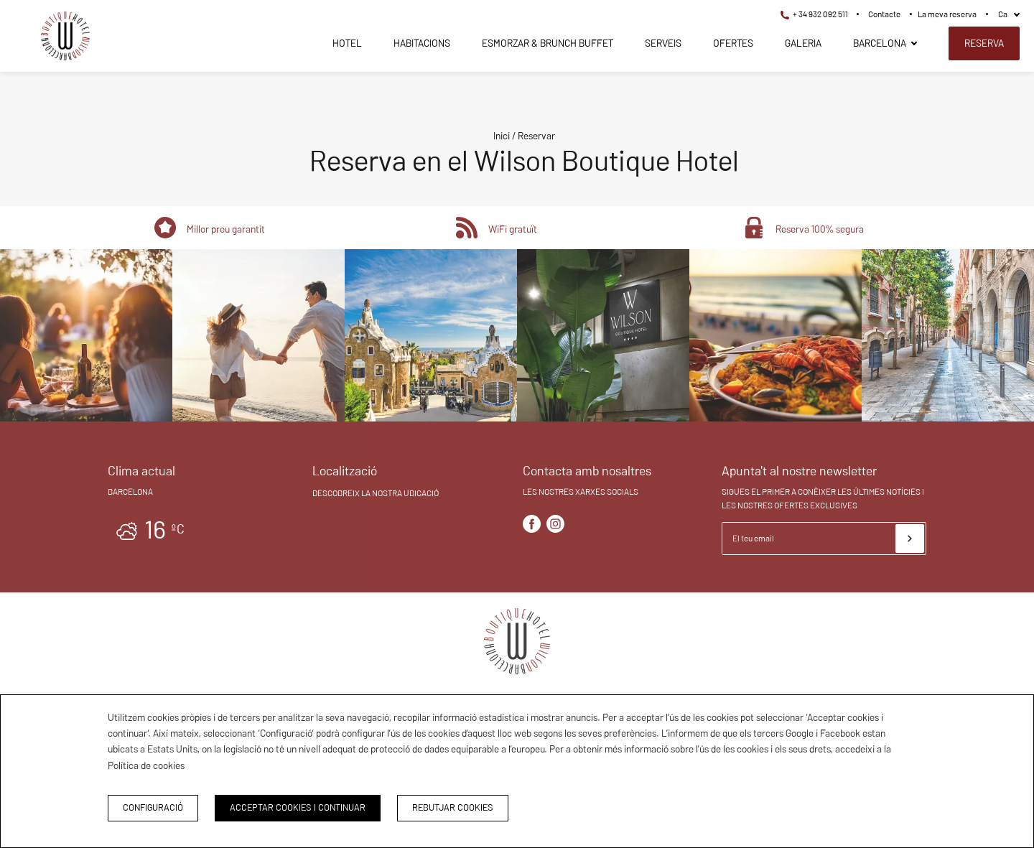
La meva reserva (947, 14)
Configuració (153, 807)
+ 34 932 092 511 (814, 14)
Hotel (347, 43)
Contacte (884, 14)
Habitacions (421, 43)
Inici (501, 135)
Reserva (984, 43)
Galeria (803, 43)
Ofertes (733, 43)
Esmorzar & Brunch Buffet (547, 43)
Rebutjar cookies (452, 807)
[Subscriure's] (909, 538)
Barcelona (879, 43)
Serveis (663, 43)
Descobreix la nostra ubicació (375, 493)
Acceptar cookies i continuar (297, 807)
